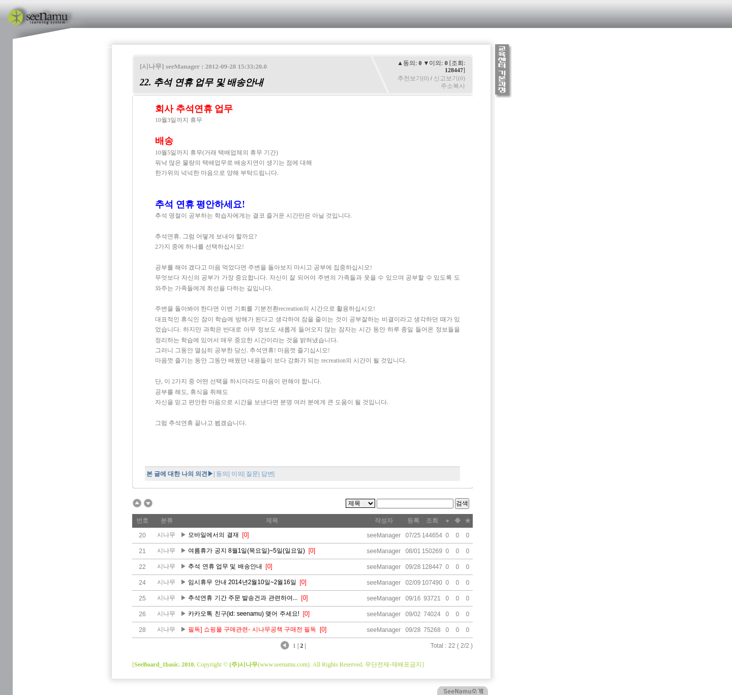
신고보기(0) (449, 78)
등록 (413, 520)
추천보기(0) (413, 78)
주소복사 (453, 85)
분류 (167, 520)
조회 (432, 520)
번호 (142, 520)
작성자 (384, 520)
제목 (272, 520)
